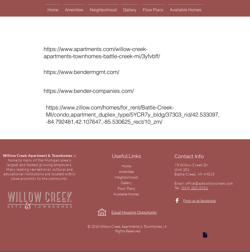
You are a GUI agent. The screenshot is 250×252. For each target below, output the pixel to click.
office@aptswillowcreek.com (209, 183)
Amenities (126, 171)
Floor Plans (126, 188)
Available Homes (126, 194)
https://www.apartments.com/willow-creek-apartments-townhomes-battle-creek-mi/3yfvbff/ (102, 52)
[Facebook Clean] (177, 200)
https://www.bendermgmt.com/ (81, 71)
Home (126, 166)
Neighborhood (126, 177)
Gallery (126, 183)
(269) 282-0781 (194, 188)
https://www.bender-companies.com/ (89, 90)
